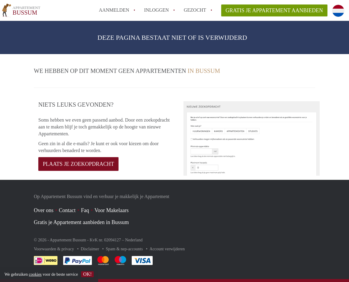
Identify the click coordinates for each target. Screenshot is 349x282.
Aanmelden (114, 10)
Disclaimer (90, 249)
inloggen (156, 10)
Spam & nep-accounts (125, 249)
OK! (87, 274)
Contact (67, 210)
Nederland (133, 240)
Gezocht (195, 10)
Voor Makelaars (112, 210)
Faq (85, 210)
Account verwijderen (167, 249)
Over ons (44, 210)
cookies (35, 274)
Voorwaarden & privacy (54, 249)
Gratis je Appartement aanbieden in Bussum (81, 222)
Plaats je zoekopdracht (78, 164)
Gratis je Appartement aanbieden (274, 10)
